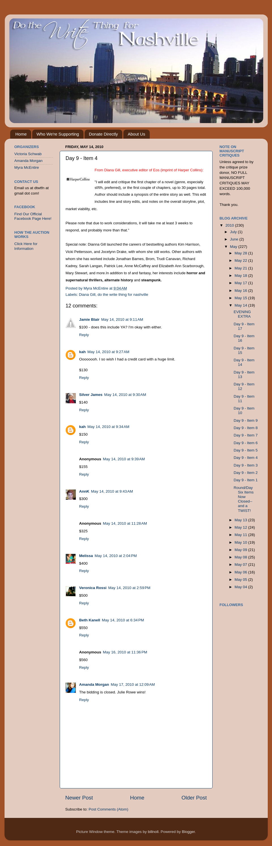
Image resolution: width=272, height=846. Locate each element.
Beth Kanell (89, 620)
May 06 (241, 572)
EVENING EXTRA (242, 314)
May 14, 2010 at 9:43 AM (112, 491)
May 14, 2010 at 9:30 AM (125, 395)
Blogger (188, 832)
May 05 (241, 579)
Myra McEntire (26, 167)
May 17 (241, 283)
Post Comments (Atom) (108, 809)
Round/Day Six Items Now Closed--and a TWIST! (244, 499)
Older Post (194, 798)
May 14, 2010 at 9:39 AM (124, 459)
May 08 (241, 557)
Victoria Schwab (28, 154)
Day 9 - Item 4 (246, 457)
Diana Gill (87, 294)
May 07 (241, 564)
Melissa (86, 556)
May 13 (241, 520)
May (234, 246)
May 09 (241, 550)
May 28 (241, 253)
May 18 (241, 275)
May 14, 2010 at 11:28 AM (125, 523)
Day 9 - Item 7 (246, 435)
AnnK (84, 491)
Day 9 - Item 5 (246, 450)
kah (82, 352)
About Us (136, 134)
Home (21, 134)
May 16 (241, 290)
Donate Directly (103, 134)
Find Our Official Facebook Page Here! (33, 216)
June (234, 239)
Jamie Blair (89, 319)
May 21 (241, 268)
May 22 (241, 260)
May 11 (241, 535)
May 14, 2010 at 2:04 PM (116, 556)
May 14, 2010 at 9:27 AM (108, 352)
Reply (84, 335)
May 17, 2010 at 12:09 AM (133, 684)
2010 (230, 225)
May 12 (241, 527)
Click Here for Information (26, 246)
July (234, 232)
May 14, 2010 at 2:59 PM (129, 588)
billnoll (153, 832)
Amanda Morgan (94, 684)
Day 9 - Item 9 (246, 420)
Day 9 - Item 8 (246, 428)
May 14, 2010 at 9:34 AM (108, 427)
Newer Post (79, 798)
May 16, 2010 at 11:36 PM (125, 652)
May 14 (241, 305)
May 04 (241, 587)
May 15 (241, 298)
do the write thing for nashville (123, 294)
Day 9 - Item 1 (246, 480)
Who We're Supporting (58, 134)
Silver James (91, 395)
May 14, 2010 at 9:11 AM (122, 319)
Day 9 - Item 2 (246, 473)
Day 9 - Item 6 (246, 443)
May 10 (241, 542)
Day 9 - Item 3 (246, 465)
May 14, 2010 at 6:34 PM (123, 620)
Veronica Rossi (93, 588)
